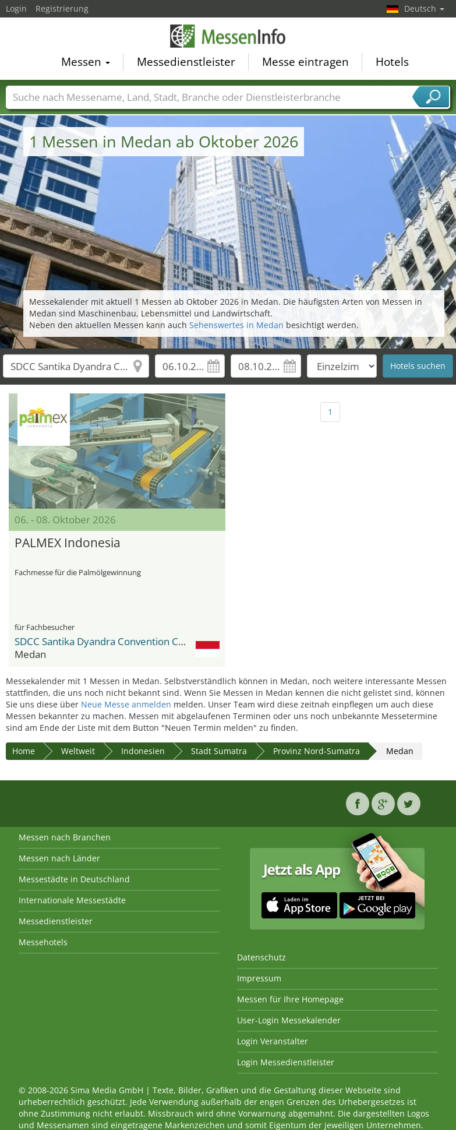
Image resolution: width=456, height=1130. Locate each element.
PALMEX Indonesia (68, 542)
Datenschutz (261, 957)
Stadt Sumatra (219, 750)
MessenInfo (228, 38)
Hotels (392, 63)
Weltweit (78, 750)
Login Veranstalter (272, 1041)
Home (23, 750)
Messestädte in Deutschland (74, 879)
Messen (85, 63)
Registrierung (62, 8)
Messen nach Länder (59, 858)
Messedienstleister (186, 63)
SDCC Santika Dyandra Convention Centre (109, 641)
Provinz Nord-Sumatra (316, 750)
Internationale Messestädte (72, 900)
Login (16, 8)
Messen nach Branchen (65, 837)
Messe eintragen (305, 63)
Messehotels (43, 942)
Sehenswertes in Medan (236, 324)
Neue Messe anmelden (126, 704)
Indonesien (143, 750)
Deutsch (424, 8)
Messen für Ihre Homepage (290, 999)
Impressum (259, 978)
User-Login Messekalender (289, 1020)
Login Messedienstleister (285, 1062)
